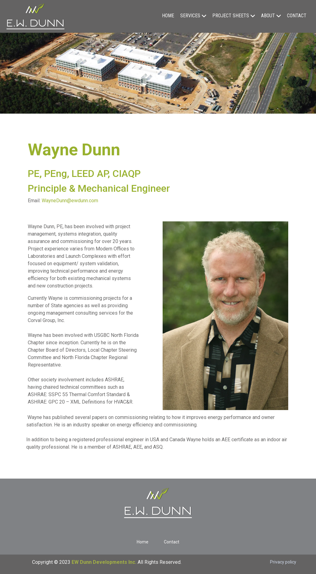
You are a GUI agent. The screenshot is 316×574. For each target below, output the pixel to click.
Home (168, 16)
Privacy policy (283, 561)
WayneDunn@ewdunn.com (70, 200)
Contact (296, 16)
